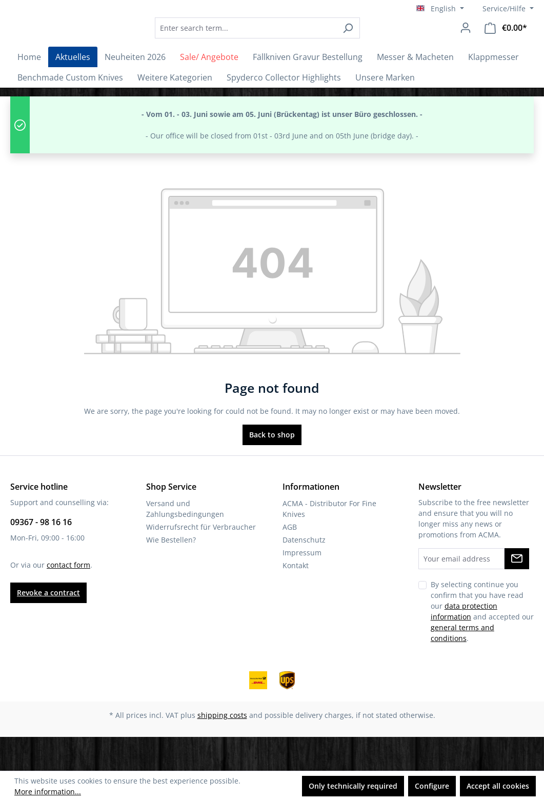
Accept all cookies (498, 786)
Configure (432, 786)
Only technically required (353, 786)
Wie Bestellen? (171, 573)
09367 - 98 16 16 (41, 556)
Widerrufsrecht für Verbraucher (201, 561)
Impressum (302, 586)
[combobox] (274, 44)
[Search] (376, 44)
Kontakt (296, 599)
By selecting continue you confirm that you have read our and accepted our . (482, 645)
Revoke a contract (48, 626)
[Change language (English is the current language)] (440, 8)
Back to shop (272, 468)
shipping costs (222, 749)
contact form (68, 599)
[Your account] (465, 44)
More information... (47, 791)
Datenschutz (304, 573)
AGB (290, 561)
